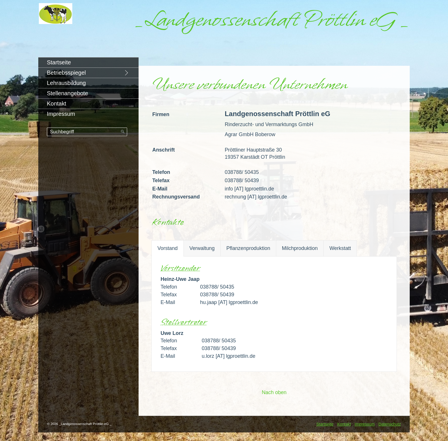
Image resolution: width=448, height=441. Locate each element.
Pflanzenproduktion (248, 248)
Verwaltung (202, 248)
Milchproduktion (300, 248)
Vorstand (167, 248)
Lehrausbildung (66, 83)
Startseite (59, 62)
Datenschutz (389, 424)
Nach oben (274, 392)
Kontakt (56, 103)
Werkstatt (340, 248)
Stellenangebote (67, 93)
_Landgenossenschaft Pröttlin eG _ (272, 19)
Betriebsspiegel (66, 72)
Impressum (61, 114)
